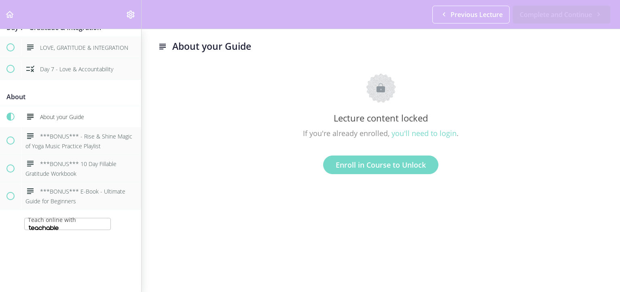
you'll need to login (424, 133)
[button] (10, 14)
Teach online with (52, 223)
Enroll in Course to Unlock (381, 165)
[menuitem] (131, 14)
